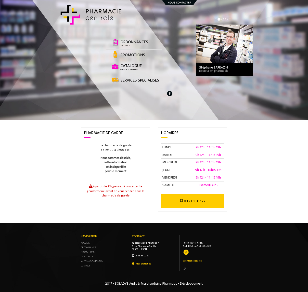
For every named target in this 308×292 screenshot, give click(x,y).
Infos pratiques (141, 264)
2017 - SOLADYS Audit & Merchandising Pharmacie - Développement (154, 283)
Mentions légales (192, 261)
